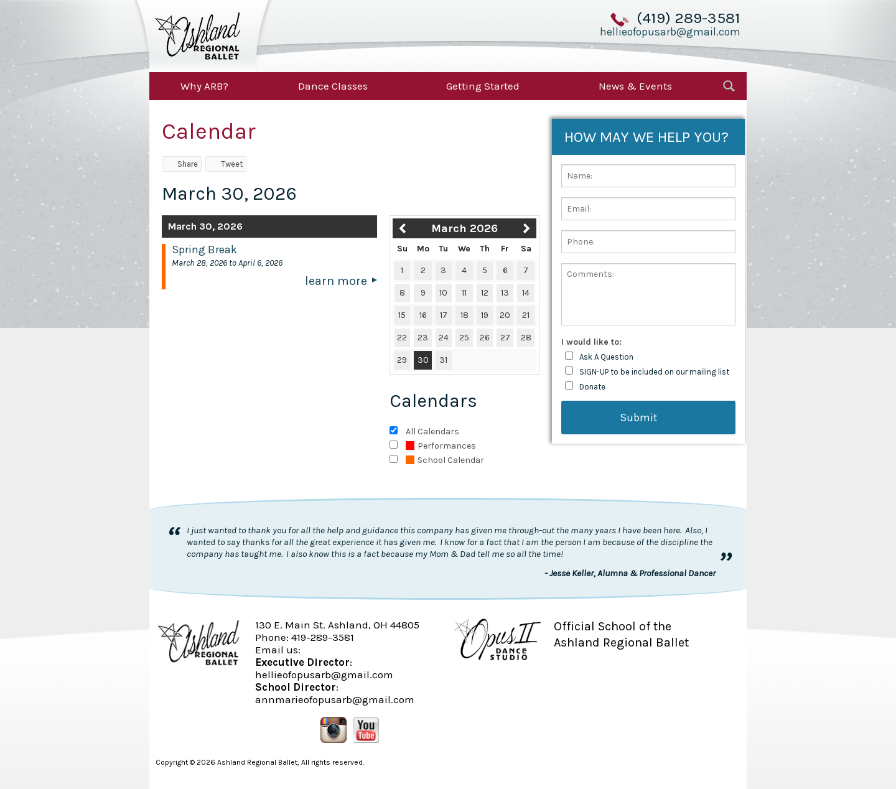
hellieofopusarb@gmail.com (670, 32)
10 (443, 292)
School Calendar (445, 460)
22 (402, 337)
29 (402, 360)
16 (423, 315)
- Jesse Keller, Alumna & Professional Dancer (630, 573)
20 (505, 315)
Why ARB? (204, 86)
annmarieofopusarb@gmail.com (334, 699)
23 (423, 337)
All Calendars (432, 431)
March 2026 (464, 228)
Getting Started (483, 86)
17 (443, 315)
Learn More (336, 281)
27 (505, 337)
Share (182, 164)
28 (526, 337)
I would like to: (591, 342)
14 (526, 292)
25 (464, 337)
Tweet (226, 164)
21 (526, 315)
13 (505, 292)
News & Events (635, 86)
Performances (441, 446)
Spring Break (204, 249)
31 (443, 360)
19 (484, 315)
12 (484, 292)
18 (464, 315)
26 (485, 337)
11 (464, 292)
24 (444, 337)
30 (423, 360)
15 (402, 315)
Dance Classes (333, 86)
